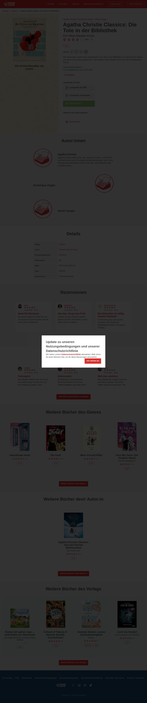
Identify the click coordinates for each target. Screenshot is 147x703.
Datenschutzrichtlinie (71, 354)
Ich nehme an (93, 361)
